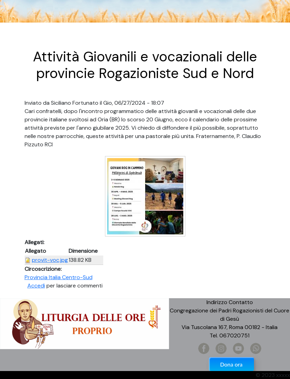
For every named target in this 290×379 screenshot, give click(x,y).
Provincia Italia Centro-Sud (59, 277)
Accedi (36, 285)
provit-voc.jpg (50, 260)
